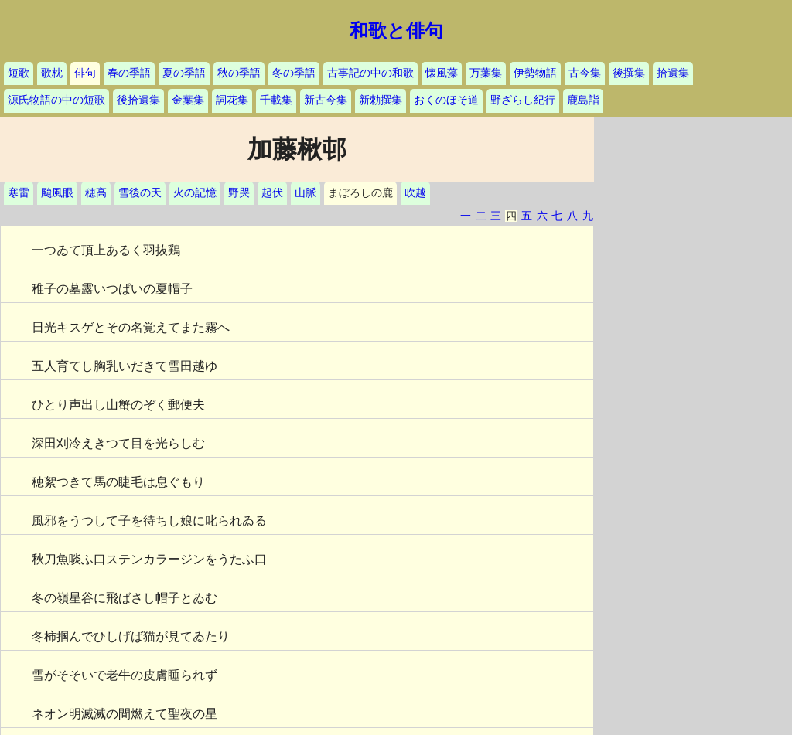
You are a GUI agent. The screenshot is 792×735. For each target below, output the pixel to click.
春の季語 (129, 73)
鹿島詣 (583, 100)
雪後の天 (140, 193)
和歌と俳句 (396, 31)
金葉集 (188, 100)
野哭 (239, 193)
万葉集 (485, 73)
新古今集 (325, 100)
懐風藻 (441, 73)
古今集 (584, 73)
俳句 (85, 73)
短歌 (18, 73)
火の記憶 (195, 193)
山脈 (305, 193)
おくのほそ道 (446, 100)
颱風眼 (57, 193)
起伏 (272, 193)
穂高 (96, 193)
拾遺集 (673, 73)
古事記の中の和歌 (370, 73)
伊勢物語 (535, 73)
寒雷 (18, 193)
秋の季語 (239, 73)
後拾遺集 (138, 100)
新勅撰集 (380, 100)
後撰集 (629, 73)
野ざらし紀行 (522, 100)
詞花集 (232, 100)
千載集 (276, 100)
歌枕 (52, 73)
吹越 (415, 193)
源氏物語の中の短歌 (56, 100)
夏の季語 (184, 73)
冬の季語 (294, 73)
